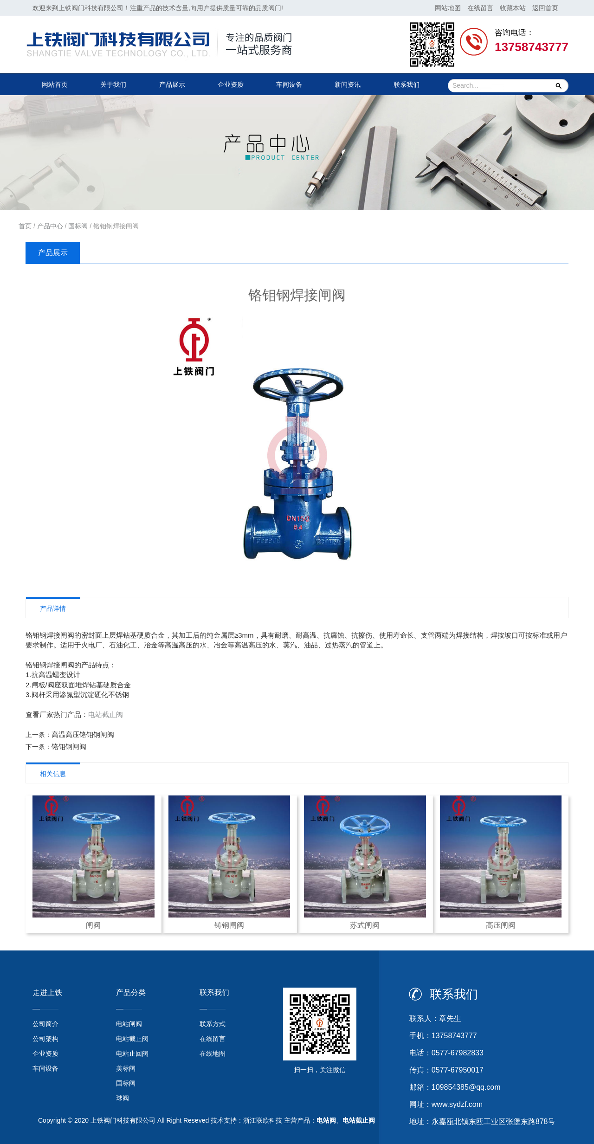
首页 (25, 226)
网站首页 (55, 84)
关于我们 (113, 84)
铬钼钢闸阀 (69, 746)
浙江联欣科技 (262, 1120)
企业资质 (231, 84)
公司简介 (45, 1024)
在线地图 (213, 1053)
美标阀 (126, 1068)
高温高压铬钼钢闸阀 (83, 734)
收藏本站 (513, 8)
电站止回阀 (132, 1053)
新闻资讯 (348, 84)
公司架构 (45, 1038)
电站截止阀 (105, 714)
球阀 (122, 1098)
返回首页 (545, 8)
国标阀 (78, 226)
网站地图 (448, 8)
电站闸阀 (129, 1024)
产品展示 (172, 84)
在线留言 (480, 8)
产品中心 (50, 226)
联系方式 (213, 1024)
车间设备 (289, 84)
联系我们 (407, 84)
